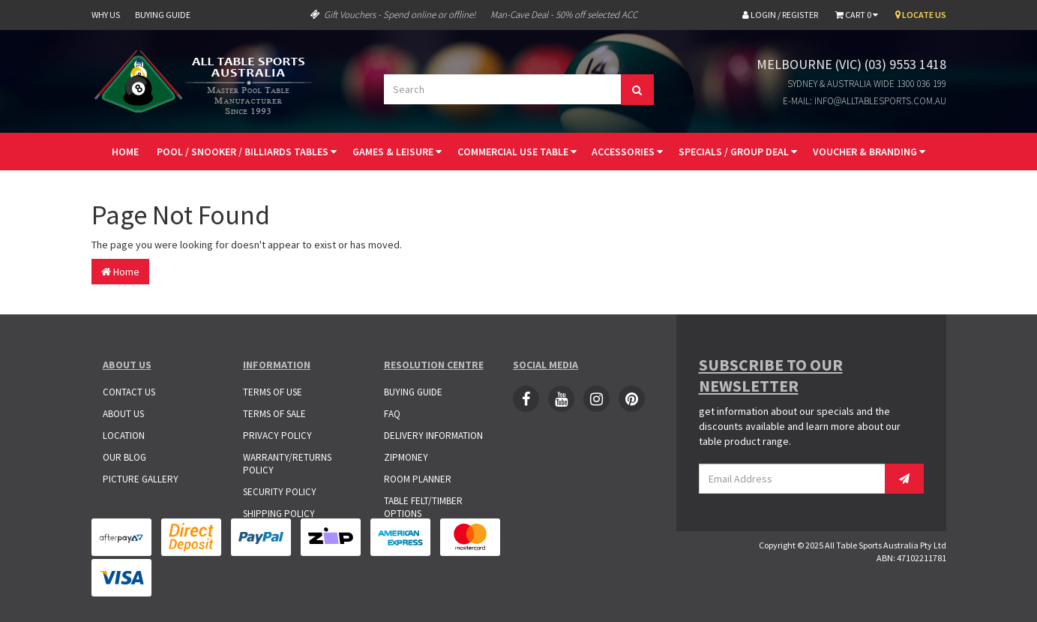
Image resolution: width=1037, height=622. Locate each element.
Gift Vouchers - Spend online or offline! (392, 14)
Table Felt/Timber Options (423, 507)
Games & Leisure (397, 151)
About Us (123, 413)
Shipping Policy (279, 513)
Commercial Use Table (517, 151)
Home (125, 151)
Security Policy (279, 491)
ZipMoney (406, 457)
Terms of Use (272, 392)
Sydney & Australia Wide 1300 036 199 (866, 83)
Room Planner (417, 479)
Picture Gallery (140, 479)
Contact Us (129, 392)
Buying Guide (162, 14)
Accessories (627, 151)
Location (124, 435)
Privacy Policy (277, 435)
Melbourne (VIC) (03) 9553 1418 (851, 64)
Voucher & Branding (869, 151)
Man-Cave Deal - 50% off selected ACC (563, 14)
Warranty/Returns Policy (287, 463)
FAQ (392, 413)
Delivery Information (433, 435)
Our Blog (124, 457)
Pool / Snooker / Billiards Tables (247, 151)
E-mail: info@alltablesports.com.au (864, 101)
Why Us (105, 14)
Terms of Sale (274, 413)
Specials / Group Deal (738, 151)
